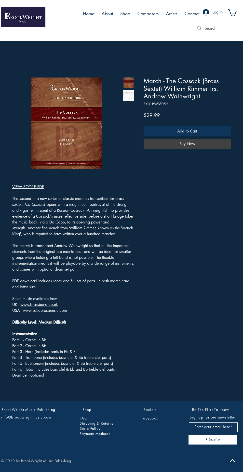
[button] (232, 12)
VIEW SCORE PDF (28, 186)
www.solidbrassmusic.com (45, 310)
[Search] (206, 28)
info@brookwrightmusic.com (26, 417)
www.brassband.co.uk (39, 304)
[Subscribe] (213, 439)
